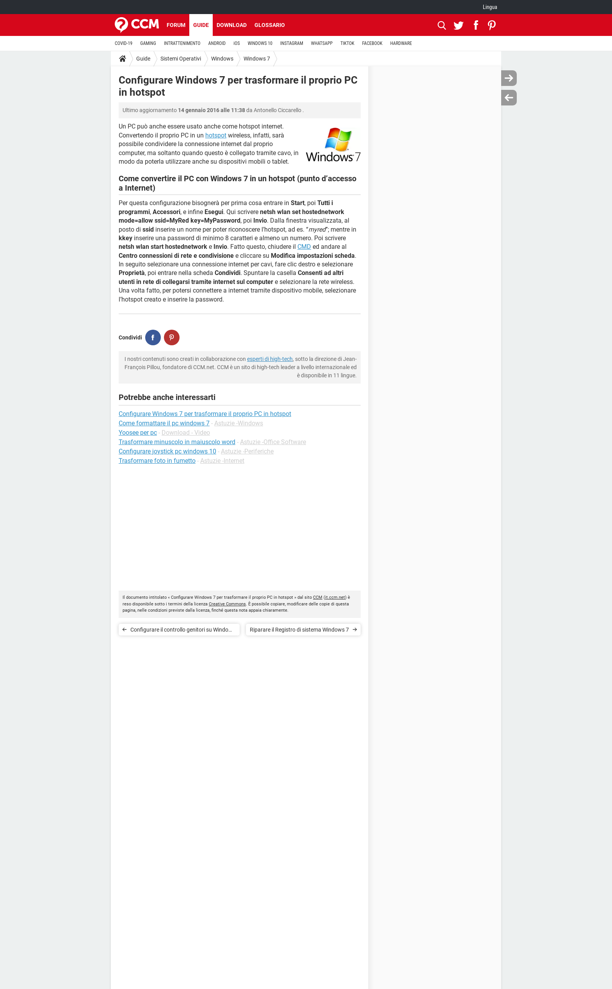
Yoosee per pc (138, 432)
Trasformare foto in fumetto (157, 460)
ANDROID (217, 43)
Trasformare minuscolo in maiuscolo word (177, 442)
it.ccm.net (335, 597)
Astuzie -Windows (238, 423)
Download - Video (186, 432)
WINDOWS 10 (259, 43)
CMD (304, 246)
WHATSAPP (322, 43)
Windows (222, 58)
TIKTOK (347, 43)
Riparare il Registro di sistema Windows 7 (299, 630)
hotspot (215, 135)
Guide (201, 25)
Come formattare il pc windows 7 (164, 423)
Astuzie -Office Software (273, 442)
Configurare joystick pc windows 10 (167, 451)
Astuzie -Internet (222, 460)
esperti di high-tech (270, 359)
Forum (176, 25)
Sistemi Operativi (180, 58)
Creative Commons (227, 604)
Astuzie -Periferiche (247, 451)
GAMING (148, 43)
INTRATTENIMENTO (182, 43)
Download (232, 25)
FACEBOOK (372, 43)
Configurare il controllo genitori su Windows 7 (182, 631)
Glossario (269, 25)
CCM (317, 597)
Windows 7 (257, 58)
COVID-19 (123, 43)
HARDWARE (401, 43)
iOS (236, 43)
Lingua (490, 7)
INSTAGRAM (291, 43)
